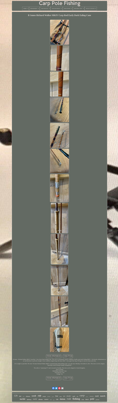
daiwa (62, 399)
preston (97, 399)
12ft (16, 395)
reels (35, 399)
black (87, 399)
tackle (22, 399)
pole (92, 398)
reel (51, 399)
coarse (46, 399)
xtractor (92, 396)
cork (23, 396)
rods (69, 398)
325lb (83, 399)
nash (97, 396)
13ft (77, 396)
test (53, 399)
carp (82, 395)
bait (20, 396)
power (87, 396)
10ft (39, 396)
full (64, 396)
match (102, 396)
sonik (34, 396)
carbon (53, 396)
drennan (48, 396)
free (56, 396)
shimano (28, 396)
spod (73, 396)
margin (44, 396)
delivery (29, 399)
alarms (40, 399)
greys (61, 396)
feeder (69, 396)
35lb (57, 399)
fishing (76, 398)
